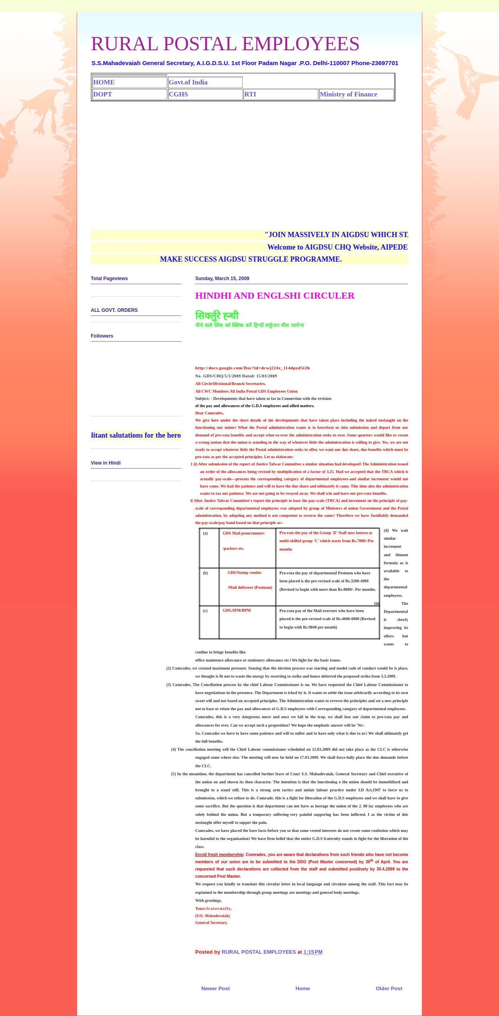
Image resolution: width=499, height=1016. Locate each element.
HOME (104, 82)
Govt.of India (188, 82)
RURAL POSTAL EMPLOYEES (225, 43)
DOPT (102, 94)
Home (302, 988)
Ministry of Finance (348, 94)
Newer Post (215, 988)
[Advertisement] (249, 161)
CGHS (178, 94)
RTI (250, 94)
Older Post (389, 988)
